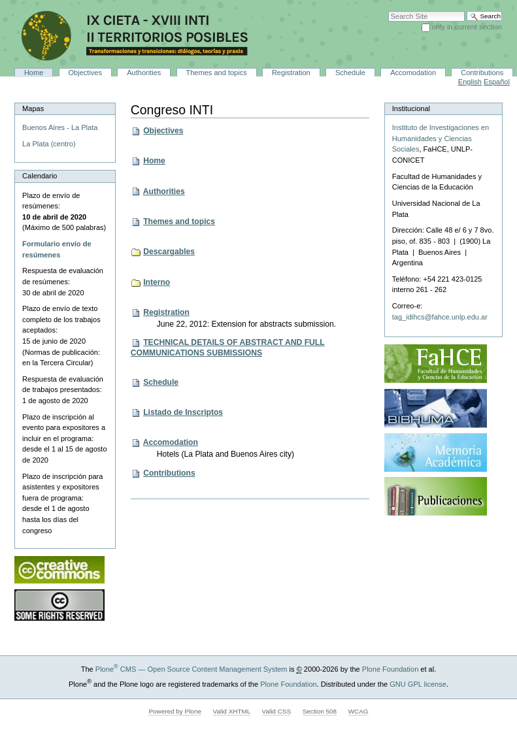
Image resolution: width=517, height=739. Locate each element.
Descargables (169, 251)
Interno (156, 282)
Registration (291, 72)
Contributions (482, 72)
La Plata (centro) (49, 144)
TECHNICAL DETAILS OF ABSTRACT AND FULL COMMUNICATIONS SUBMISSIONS (228, 347)
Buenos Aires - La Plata (59, 127)
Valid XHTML (231, 711)
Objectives (86, 72)
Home (33, 72)
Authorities (144, 72)
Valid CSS (276, 711)
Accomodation (413, 72)
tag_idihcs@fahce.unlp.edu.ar (440, 317)
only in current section (467, 27)
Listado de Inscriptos (183, 412)
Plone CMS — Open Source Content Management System (191, 669)
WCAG (358, 711)
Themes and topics (216, 72)
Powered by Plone (174, 711)
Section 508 (320, 711)
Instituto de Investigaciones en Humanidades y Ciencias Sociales (440, 138)
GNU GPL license (418, 684)
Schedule (350, 72)
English (470, 82)
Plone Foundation (390, 669)
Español (497, 82)
